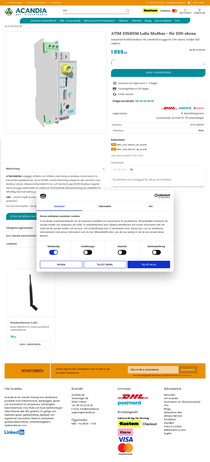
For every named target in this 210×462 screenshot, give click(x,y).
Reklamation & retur (175, 429)
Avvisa (61, 264)
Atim (201, 130)
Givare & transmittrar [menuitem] (43, 20)
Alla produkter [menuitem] (163, 20)
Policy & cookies (173, 426)
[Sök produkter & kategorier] (94, 10)
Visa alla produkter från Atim (127, 155)
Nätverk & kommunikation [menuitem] (99, 20)
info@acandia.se (176, 2)
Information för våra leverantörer (182, 401)
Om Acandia (171, 398)
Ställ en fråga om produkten (30, 216)
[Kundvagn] (199, 13)
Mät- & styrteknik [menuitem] (70, 20)
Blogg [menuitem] (148, 20)
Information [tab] (105, 206)
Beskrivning (13, 168)
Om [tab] (151, 206)
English (167, 433)
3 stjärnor (119, 169)
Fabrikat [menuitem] (137, 20)
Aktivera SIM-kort (173, 415)
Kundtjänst (170, 419)
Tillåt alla (148, 264)
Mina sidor (169, 394)
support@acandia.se (83, 412)
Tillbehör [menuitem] (123, 20)
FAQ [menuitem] (177, 20)
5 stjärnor (125, 169)
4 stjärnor (122, 169)
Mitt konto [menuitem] (185, 13)
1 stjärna (114, 169)
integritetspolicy (185, 375)
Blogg (167, 408)
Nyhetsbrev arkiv (173, 412)
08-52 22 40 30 (156, 2)
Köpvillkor (169, 422)
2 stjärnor (116, 169)
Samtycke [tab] (59, 206)
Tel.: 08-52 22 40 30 (82, 405)
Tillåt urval (105, 264)
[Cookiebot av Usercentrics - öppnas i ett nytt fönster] (156, 196)
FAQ (166, 405)
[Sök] (127, 10)
